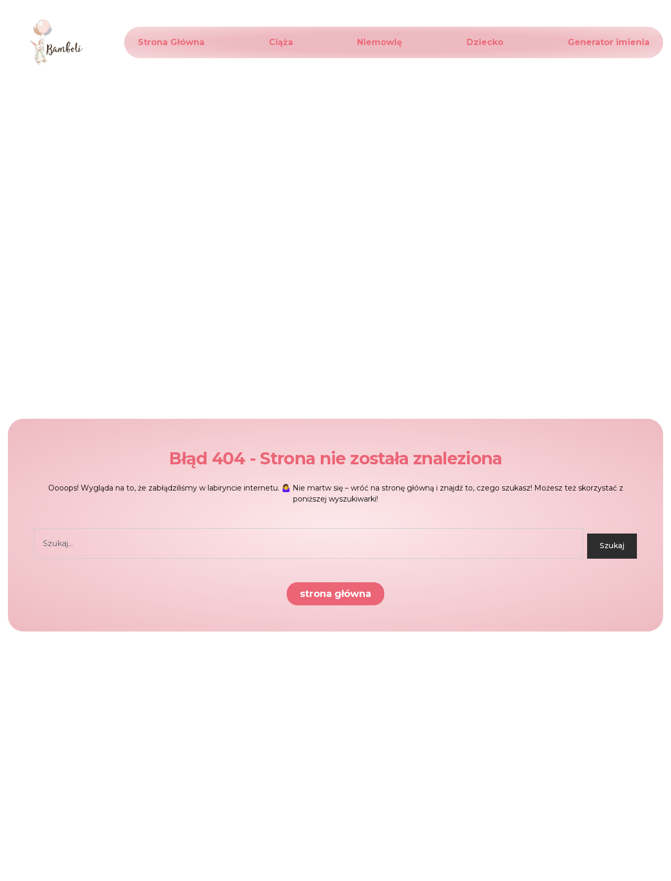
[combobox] (308, 543)
